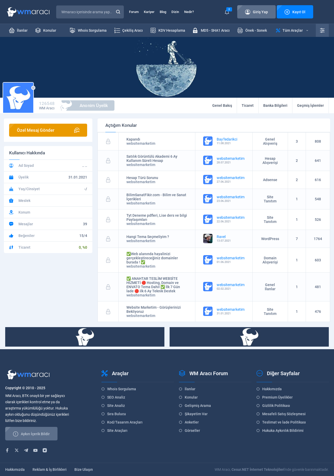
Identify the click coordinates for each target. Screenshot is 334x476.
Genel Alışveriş (270, 141)
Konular (191, 397)
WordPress (270, 239)
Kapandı (133, 139)
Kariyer (149, 12)
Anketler (192, 422)
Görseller (192, 430)
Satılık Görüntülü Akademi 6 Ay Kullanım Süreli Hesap (151, 158)
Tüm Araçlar (292, 30)
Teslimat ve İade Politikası (284, 422)
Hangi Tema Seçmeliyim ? (147, 237)
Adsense (270, 180)
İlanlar (190, 389)
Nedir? (189, 12)
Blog (163, 12)
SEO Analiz (116, 397)
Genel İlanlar (270, 287)
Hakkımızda (272, 389)
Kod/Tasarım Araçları (125, 422)
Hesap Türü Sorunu (142, 178)
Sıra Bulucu (116, 414)
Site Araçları (117, 430)
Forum (134, 12)
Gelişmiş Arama (198, 406)
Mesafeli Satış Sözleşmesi (284, 414)
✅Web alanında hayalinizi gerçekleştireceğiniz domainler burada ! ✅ (152, 258)
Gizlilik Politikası (276, 406)
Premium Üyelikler (277, 397)
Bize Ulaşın (83, 469)
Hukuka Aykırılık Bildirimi (283, 430)
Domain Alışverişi (270, 260)
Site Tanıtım (270, 199)
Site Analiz (116, 406)
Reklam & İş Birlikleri (50, 469)
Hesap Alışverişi (270, 160)
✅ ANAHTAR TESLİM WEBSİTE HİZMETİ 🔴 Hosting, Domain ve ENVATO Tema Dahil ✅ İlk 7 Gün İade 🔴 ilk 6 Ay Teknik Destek (153, 284)
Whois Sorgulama (121, 389)
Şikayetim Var (196, 414)
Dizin (175, 12)
